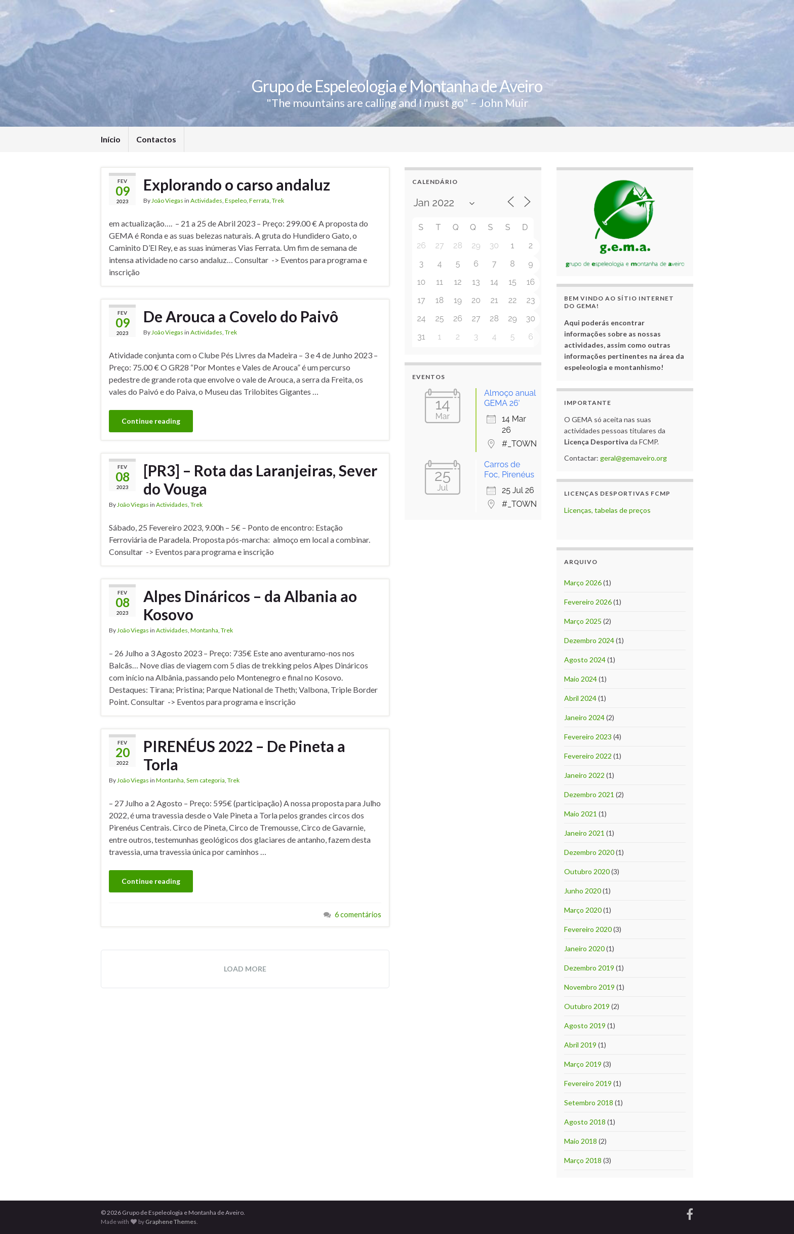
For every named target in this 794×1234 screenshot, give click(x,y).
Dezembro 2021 (589, 794)
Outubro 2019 (587, 1006)
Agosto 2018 (585, 1121)
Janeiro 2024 (584, 717)
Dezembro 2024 (589, 640)
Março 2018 (583, 1160)
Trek (278, 200)
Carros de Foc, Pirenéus (509, 469)
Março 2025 (583, 621)
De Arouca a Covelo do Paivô (240, 316)
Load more (245, 968)
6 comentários (358, 914)
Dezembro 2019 (589, 967)
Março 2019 (583, 1064)
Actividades (206, 200)
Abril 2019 (580, 1044)
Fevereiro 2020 (588, 929)
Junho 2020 (582, 890)
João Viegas (167, 200)
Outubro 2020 (587, 871)
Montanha (204, 630)
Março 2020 (583, 910)
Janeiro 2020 (584, 948)
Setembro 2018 (588, 1102)
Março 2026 (583, 582)
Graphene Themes (170, 1221)
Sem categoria (205, 780)
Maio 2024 (580, 679)
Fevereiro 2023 (588, 736)
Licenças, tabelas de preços (607, 510)
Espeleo (236, 200)
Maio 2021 (580, 813)
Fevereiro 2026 (588, 601)
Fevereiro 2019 (588, 1083)
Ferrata (259, 200)
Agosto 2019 (585, 1025)
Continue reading (151, 421)
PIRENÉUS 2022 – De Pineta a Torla (244, 755)
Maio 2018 (580, 1141)
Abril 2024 (580, 698)
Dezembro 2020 (589, 852)
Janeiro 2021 (584, 833)
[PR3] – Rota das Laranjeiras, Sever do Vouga (260, 479)
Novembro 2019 (589, 987)
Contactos (156, 139)
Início (111, 139)
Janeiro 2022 (584, 775)
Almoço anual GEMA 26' (510, 398)
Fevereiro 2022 (588, 756)
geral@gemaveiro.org (633, 458)
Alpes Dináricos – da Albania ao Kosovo (250, 605)
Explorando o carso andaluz (236, 184)
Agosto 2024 (585, 659)
